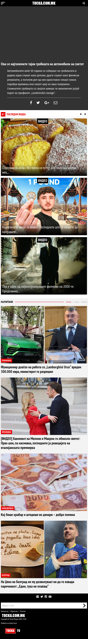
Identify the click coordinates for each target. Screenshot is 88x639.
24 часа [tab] (68, 302)
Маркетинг (14, 611)
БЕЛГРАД (5, 575)
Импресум (4, 611)
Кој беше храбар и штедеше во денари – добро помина (39, 514)
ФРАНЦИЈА (6, 432)
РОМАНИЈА (6, 360)
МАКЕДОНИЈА (7, 508)
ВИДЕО (42, 121)
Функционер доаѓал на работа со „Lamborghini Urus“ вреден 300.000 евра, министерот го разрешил (42, 369)
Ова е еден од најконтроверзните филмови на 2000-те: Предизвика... (39, 289)
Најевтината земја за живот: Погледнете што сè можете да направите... (40, 229)
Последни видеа (16, 114)
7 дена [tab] (76, 302)
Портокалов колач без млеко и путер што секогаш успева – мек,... (41, 170)
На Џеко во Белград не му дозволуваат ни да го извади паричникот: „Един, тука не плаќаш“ (38, 584)
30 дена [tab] (84, 302)
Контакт (23, 611)
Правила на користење (9, 623)
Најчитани (7, 302)
